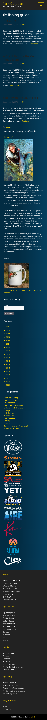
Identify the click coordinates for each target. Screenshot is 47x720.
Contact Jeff (8, 137)
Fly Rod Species (9, 612)
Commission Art (9, 600)
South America (9, 626)
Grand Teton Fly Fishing (13, 405)
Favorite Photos (9, 670)
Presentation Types (10, 685)
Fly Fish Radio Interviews (13, 667)
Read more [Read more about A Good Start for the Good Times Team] (14, 85)
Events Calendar (9, 682)
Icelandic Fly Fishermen (13, 408)
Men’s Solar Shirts (10, 588)
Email (6, 305)
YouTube (6, 661)
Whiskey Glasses (9, 586)
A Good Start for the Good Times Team (20, 58)
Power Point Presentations (13, 688)
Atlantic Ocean (9, 615)
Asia (4, 637)
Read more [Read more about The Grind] (34, 44)
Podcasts (6, 658)
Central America (9, 629)
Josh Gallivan (9, 413)
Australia (6, 635)
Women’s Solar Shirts (11, 591)
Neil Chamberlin (10, 418)
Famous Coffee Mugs (11, 580)
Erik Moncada (9, 403)
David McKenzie (10, 400)
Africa (5, 640)
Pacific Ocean (8, 618)
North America (9, 623)
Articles (6, 656)
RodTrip (7, 421)
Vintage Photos (9, 653)
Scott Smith (8, 423)
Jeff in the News (9, 664)
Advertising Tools (10, 693)
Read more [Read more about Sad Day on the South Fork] (26, 121)
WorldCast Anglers (11, 428)
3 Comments (11, 127)
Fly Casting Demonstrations (14, 691)
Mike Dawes (9, 415)
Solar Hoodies (8, 594)
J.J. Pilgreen (8, 410)
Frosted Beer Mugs (10, 583)
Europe (6, 632)
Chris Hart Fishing (11, 397)
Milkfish (33, 717)
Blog (5, 706)
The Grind (9, 20)
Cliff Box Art (7, 597)
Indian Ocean (8, 621)
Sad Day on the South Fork (20, 98)
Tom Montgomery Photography (16, 426)
